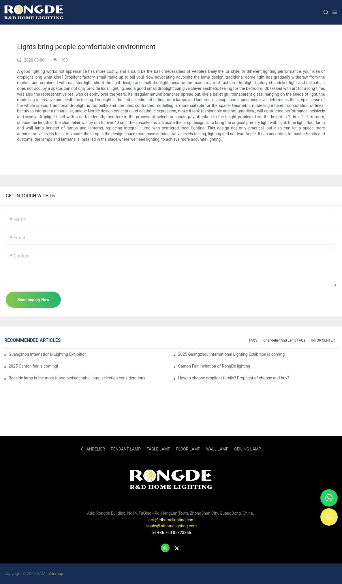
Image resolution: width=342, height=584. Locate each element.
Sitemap (55, 573)
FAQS (253, 340)
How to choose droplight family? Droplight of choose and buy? (233, 378)
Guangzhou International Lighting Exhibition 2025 (47, 354)
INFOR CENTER (323, 340)
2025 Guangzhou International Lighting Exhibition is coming (231, 354)
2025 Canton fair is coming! (33, 366)
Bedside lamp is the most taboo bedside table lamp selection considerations (77, 378)
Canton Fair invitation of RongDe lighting (214, 366)
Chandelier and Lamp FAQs (284, 340)
